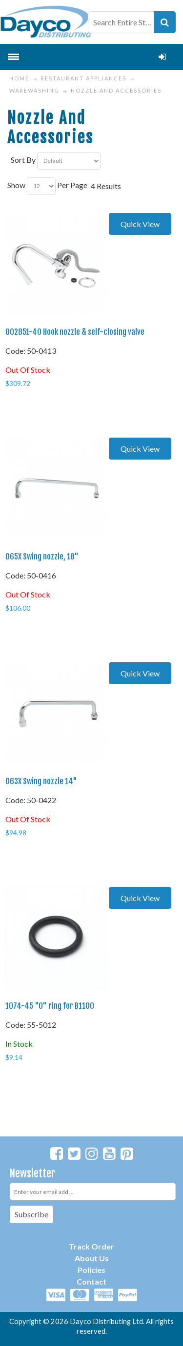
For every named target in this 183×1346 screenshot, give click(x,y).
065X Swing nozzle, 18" (42, 556)
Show (16, 185)
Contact (91, 1281)
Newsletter (32, 1173)
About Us (92, 1258)
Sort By (23, 159)
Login (162, 57)
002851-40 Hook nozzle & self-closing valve (74, 332)
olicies (93, 1269)
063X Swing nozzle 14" (41, 781)
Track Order (91, 1246)
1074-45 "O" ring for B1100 (49, 1006)
